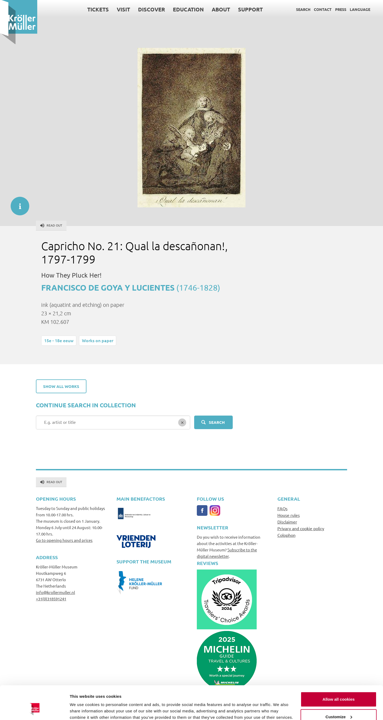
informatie (17, 203)
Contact (323, 9)
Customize (339, 687)
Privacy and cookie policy (300, 528)
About (221, 9)
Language (360, 9)
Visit (123, 9)
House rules (288, 515)
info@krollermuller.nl (55, 592)
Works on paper (97, 340)
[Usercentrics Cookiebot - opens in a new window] (34, 710)
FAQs (282, 508)
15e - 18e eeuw (58, 340)
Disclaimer (287, 521)
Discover (151, 9)
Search (303, 9)
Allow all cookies (339, 670)
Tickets (98, 9)
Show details (82, 709)
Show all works (61, 386)
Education (188, 9)
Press (340, 9)
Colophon (286, 535)
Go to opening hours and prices (64, 540)
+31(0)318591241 (51, 598)
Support (250, 9)
